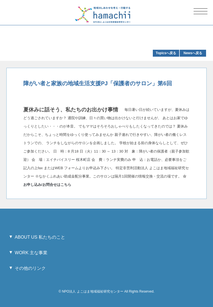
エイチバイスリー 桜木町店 (68, 160)
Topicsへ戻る (166, 53)
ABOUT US (40, 237)
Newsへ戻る (193, 53)
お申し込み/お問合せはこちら (47, 185)
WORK (31, 253)
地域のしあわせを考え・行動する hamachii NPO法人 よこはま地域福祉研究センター (102, 15)
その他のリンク (30, 268)
